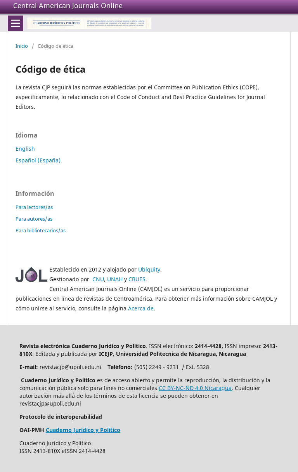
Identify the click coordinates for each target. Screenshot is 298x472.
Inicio (22, 45)
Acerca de (141, 308)
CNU (98, 279)
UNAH (115, 279)
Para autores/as (34, 218)
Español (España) (38, 160)
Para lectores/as (34, 207)
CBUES (137, 279)
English (25, 148)
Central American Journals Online (68, 5)
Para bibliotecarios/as (41, 230)
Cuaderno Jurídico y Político (83, 430)
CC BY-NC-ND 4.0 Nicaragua (195, 388)
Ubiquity (149, 269)
